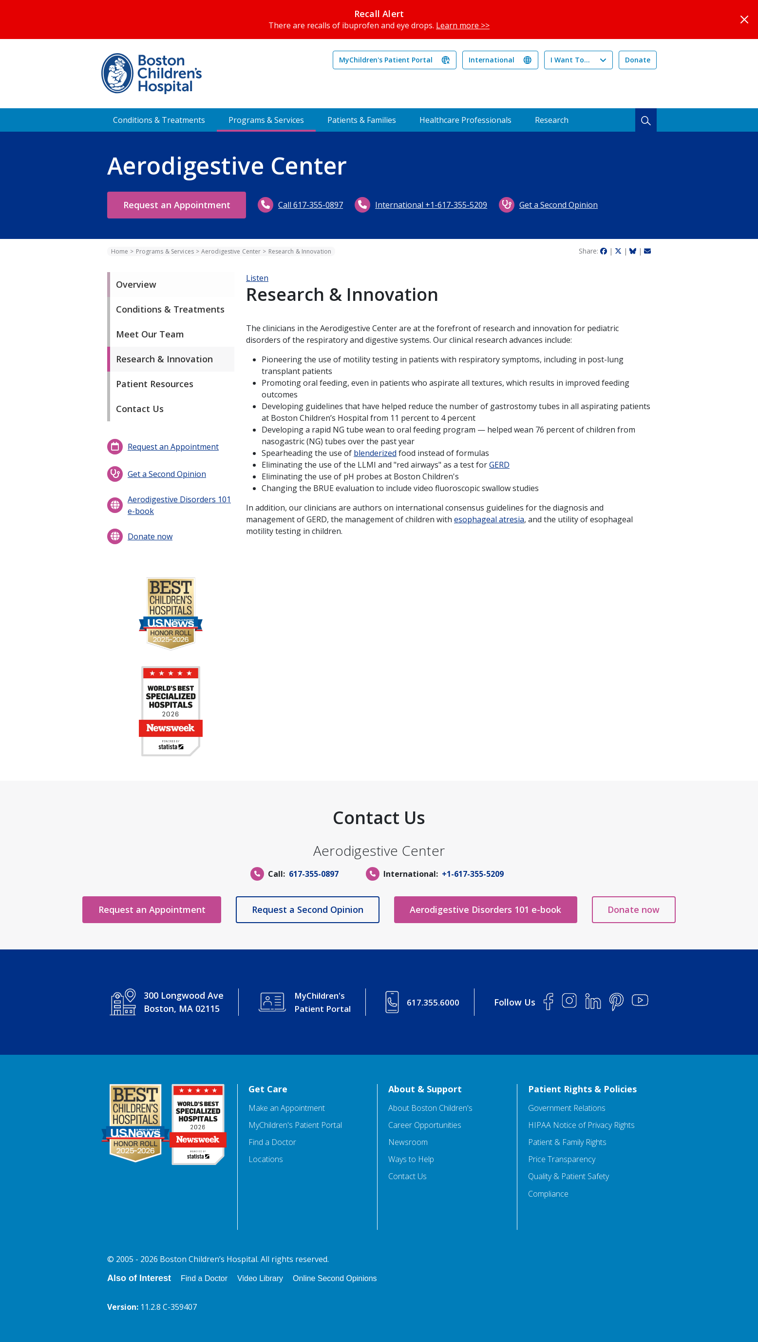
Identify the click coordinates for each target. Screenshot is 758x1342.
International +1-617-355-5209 (440, 204)
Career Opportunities (424, 1125)
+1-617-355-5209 (473, 873)
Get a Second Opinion (568, 204)
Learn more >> (463, 25)
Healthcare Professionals (465, 120)
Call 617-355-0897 (319, 204)
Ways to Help (411, 1159)
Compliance (548, 1194)
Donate (637, 59)
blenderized (375, 453)
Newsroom (408, 1142)
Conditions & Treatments (159, 120)
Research (551, 120)
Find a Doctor (272, 1142)
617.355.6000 (434, 1002)
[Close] (744, 19)
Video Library (260, 1278)
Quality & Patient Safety (568, 1176)
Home (119, 251)
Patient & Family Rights (567, 1142)
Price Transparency (561, 1159)
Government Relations (567, 1108)
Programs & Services (266, 120)
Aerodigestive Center (231, 251)
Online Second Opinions (335, 1278)
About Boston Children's (430, 1108)
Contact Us (407, 1176)
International (491, 59)
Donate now (150, 536)
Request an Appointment (181, 205)
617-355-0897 (314, 873)
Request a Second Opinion (303, 909)
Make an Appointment (286, 1108)
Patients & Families (361, 120)
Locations (265, 1159)
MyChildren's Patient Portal (386, 59)
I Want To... (570, 59)
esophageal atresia (489, 519)
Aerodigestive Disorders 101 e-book (179, 505)
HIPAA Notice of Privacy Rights (581, 1125)
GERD (499, 464)
